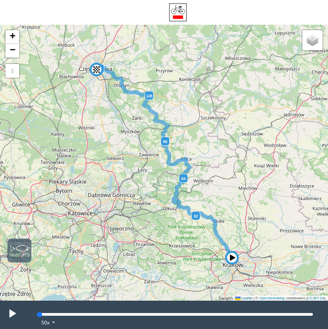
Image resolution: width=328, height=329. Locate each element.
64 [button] (183, 178)
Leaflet (244, 298)
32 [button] (196, 216)
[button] (232, 258)
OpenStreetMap (272, 298)
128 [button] (149, 96)
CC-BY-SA (316, 298)
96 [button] (165, 141)
